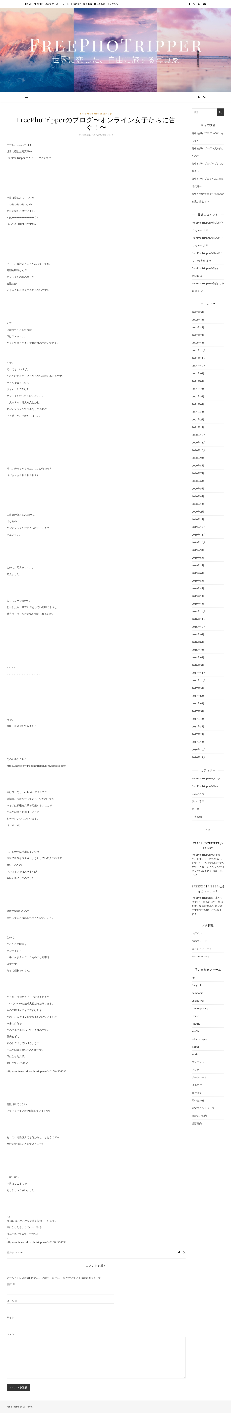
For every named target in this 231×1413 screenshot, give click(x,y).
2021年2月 (198, 419)
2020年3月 (198, 504)
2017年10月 (199, 680)
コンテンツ (112, 4)
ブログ (195, 1069)
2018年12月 (199, 611)
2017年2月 (198, 734)
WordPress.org (200, 956)
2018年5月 (198, 665)
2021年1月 (198, 427)
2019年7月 (198, 565)
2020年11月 (199, 442)
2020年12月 (199, 434)
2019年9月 (198, 550)
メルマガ (49, 4)
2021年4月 (198, 404)
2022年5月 (198, 312)
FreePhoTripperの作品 (205, 268)
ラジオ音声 (198, 801)
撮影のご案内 (199, 1115)
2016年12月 (199, 749)
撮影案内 (87, 4)
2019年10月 (199, 542)
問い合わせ (99, 4)
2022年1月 (198, 342)
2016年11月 (199, 757)
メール (12, 1301)
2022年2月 (198, 335)
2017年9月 (198, 688)
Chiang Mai (198, 1000)
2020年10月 (199, 450)
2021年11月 (199, 358)
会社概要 (197, 1092)
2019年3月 (198, 596)
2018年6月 (198, 657)
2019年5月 (198, 580)
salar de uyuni (199, 1039)
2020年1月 (198, 519)
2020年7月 (198, 473)
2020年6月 (198, 481)
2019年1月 (198, 603)
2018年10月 (199, 626)
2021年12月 (199, 350)
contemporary (200, 1008)
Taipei (195, 1046)
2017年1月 (198, 741)
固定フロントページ (203, 1108)
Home (28, 4)
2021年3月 (198, 411)
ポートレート (62, 4)
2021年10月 (199, 365)
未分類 (195, 809)
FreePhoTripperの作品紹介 (207, 222)
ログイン (197, 933)
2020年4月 (198, 496)
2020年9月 (198, 457)
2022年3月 (198, 327)
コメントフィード (202, 948)
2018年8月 (198, 642)
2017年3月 (198, 726)
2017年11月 (199, 672)
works (195, 1054)
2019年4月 (198, 588)
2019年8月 (198, 557)
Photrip (76, 4)
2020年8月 (198, 465)
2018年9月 (198, 634)
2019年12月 (199, 527)
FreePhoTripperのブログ (96, 113)
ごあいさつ (198, 793)
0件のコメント (105, 134)
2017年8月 (198, 695)
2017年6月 (198, 703)
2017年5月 (198, 711)
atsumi (19, 1252)
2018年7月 (198, 649)
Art (193, 977)
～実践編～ (198, 816)
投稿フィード (199, 941)
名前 (11, 1284)
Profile (38, 4)
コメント (12, 1334)
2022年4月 (198, 319)
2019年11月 (199, 534)
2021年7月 (198, 388)
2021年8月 (198, 381)
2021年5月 (198, 396)
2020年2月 (198, 511)
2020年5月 (198, 488)
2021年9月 (198, 373)
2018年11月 (199, 619)
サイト (10, 1317)
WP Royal (27, 1406)
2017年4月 (198, 718)
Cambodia (197, 993)
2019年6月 (198, 573)
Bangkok (196, 985)
